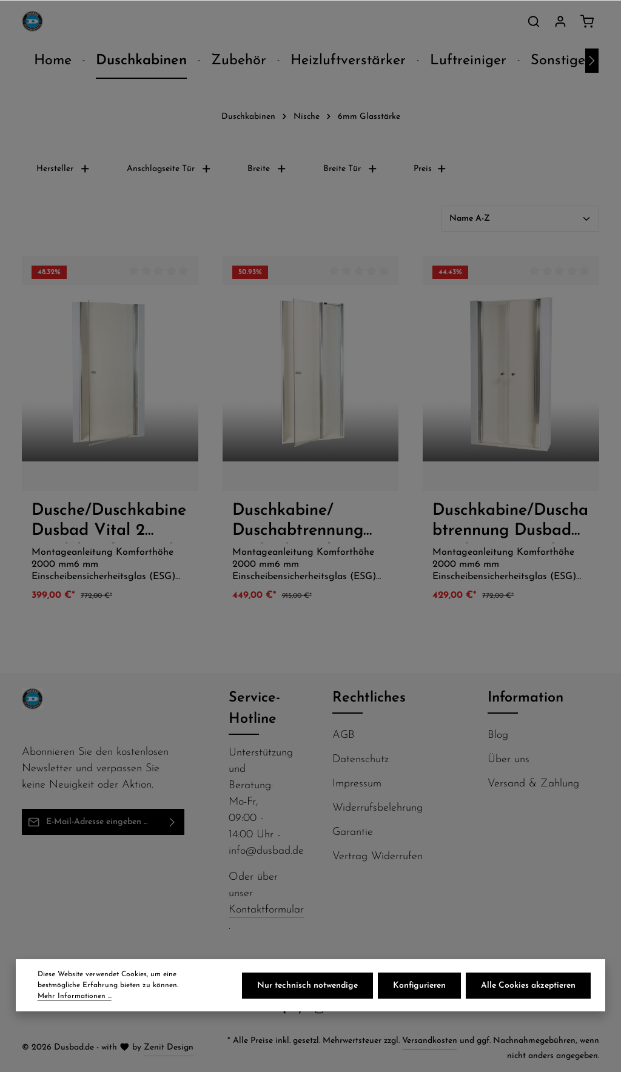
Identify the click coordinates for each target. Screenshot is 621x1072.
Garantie (352, 832)
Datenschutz (360, 759)
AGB (343, 735)
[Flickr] (337, 1011)
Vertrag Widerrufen (377, 856)
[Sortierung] (520, 219)
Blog (498, 735)
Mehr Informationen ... (75, 996)
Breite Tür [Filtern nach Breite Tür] (350, 169)
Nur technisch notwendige (307, 985)
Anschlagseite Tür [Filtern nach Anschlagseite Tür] (169, 169)
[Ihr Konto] (560, 21)
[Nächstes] (592, 60)
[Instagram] (320, 1011)
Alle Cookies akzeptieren (528, 985)
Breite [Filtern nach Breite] (267, 169)
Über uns (508, 759)
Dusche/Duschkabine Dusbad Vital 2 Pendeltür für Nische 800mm (109, 523)
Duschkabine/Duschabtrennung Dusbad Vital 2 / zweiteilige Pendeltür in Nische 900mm (510, 523)
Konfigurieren (419, 985)
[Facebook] (286, 1011)
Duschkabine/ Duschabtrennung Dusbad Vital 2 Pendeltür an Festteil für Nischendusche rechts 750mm (309, 523)
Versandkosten (429, 1040)
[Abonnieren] (172, 822)
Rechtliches (369, 698)
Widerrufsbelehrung (377, 808)
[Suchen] (534, 21)
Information (525, 698)
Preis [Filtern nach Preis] (430, 169)
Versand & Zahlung (533, 783)
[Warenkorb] (587, 21)
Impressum (356, 783)
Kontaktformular (266, 910)
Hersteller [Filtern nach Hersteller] (63, 169)
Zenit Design (168, 1047)
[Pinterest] (303, 1011)
